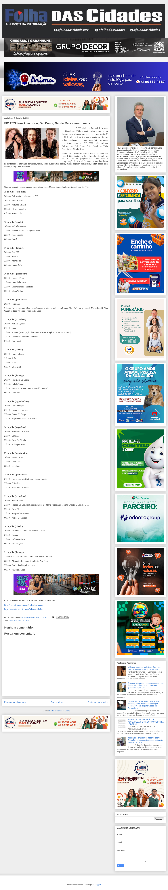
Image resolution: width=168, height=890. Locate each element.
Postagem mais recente (15, 702)
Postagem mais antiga (98, 702)
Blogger (98, 885)
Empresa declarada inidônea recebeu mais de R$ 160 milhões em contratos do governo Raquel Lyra (145, 685)
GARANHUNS (23, 621)
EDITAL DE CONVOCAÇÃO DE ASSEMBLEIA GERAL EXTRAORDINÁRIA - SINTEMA (145, 722)
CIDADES (13, 621)
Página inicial (57, 702)
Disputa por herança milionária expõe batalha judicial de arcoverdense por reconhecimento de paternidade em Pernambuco (143, 704)
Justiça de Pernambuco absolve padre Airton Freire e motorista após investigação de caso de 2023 (145, 740)
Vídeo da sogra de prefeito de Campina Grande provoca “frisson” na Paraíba (144, 668)
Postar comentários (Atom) (59, 711)
